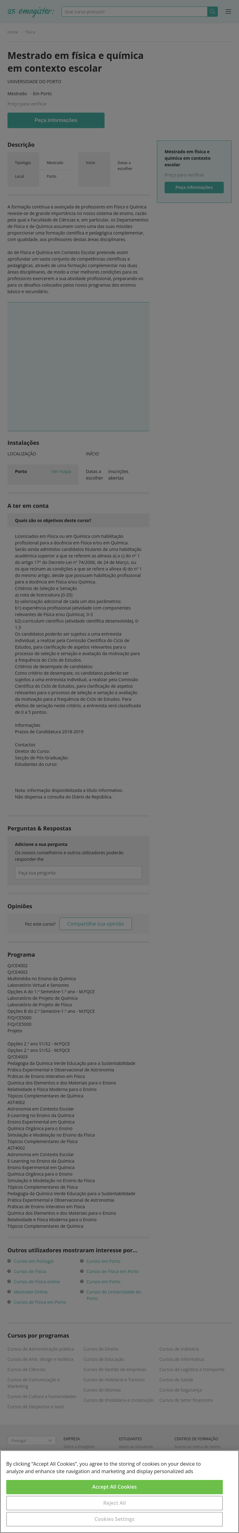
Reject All (114, 1502)
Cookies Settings (115, 1519)
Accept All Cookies (114, 1486)
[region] (119, 1491)
